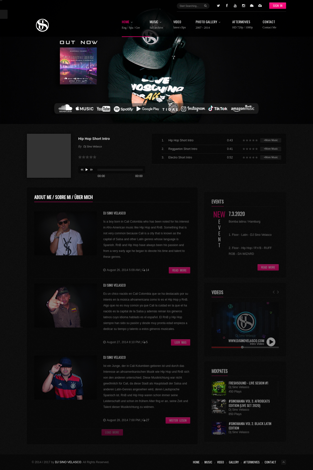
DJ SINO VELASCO (68, 462)
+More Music (271, 140)
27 (145, 425)
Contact (269, 24)
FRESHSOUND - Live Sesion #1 (248, 388)
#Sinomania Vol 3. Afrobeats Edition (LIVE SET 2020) (249, 408)
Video (179, 24)
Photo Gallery (209, 24)
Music (157, 24)
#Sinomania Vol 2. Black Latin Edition (250, 430)
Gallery (234, 462)
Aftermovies (242, 24)
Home (131, 24)
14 (145, 275)
